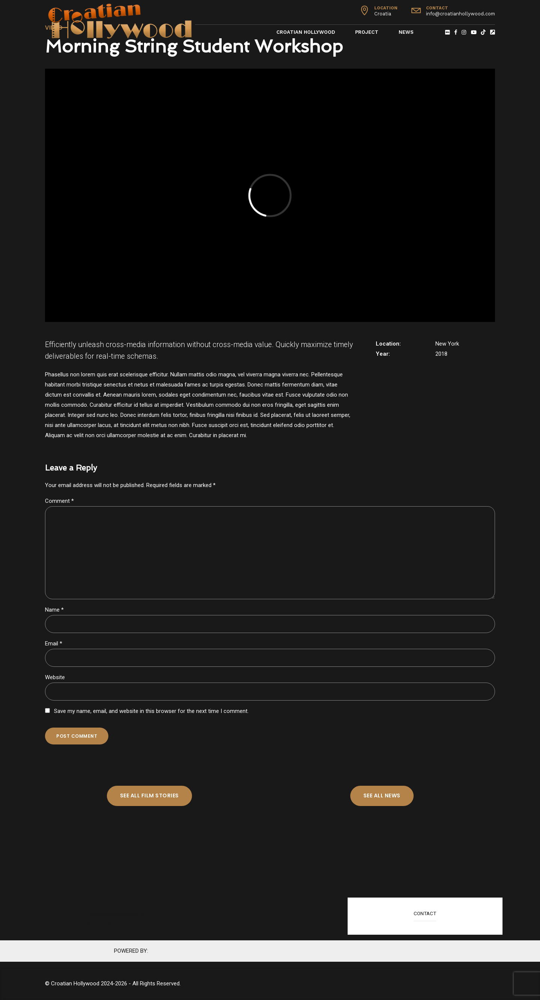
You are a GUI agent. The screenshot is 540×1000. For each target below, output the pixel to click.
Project (366, 32)
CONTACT (425, 913)
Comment (59, 501)
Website (55, 677)
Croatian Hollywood (305, 32)
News (406, 32)
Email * (53, 643)
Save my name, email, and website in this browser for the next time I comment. (151, 711)
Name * (54, 609)
